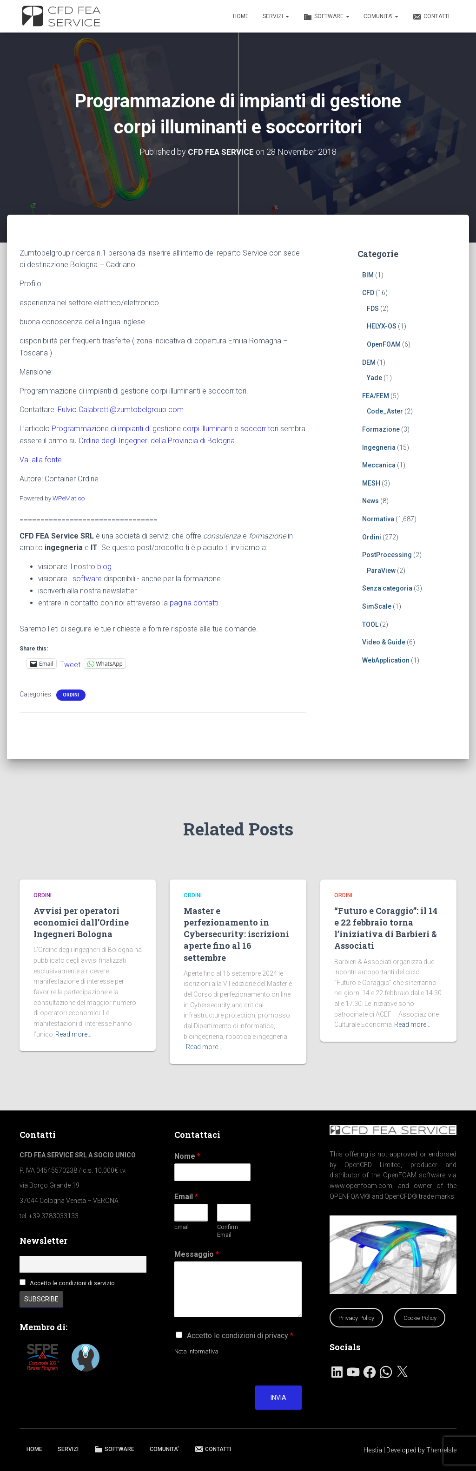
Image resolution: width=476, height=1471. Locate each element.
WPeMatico (69, 497)
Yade (374, 377)
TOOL (370, 624)
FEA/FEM (375, 395)
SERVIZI (276, 16)
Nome (187, 1156)
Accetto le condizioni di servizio (72, 1283)
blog (104, 566)
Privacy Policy (356, 1317)
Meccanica (379, 465)
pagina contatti (194, 602)
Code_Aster (385, 411)
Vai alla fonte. (42, 459)
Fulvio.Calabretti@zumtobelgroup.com (121, 409)
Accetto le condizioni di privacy (240, 1335)
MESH (371, 482)
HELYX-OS (382, 326)
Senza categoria (387, 588)
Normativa (378, 519)
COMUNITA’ (381, 16)
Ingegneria (379, 447)
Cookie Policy (419, 1317)
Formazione (381, 429)
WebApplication (386, 659)
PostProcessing (387, 554)
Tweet (70, 663)
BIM (368, 274)
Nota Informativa (196, 1351)
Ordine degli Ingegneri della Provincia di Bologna (157, 440)
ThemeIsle (441, 1450)
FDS (373, 308)
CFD (368, 292)
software (87, 578)
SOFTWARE (326, 16)
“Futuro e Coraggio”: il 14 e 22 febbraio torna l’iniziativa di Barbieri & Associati (385, 928)
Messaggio (196, 1254)
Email (186, 1196)
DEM (369, 362)
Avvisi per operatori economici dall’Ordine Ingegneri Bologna (81, 922)
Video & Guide (383, 642)
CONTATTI (431, 16)
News (370, 501)
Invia (278, 1397)
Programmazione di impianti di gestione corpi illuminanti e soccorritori (165, 428)
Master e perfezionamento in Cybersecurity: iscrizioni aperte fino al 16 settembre (236, 934)
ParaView (381, 570)
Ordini (71, 694)
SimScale (376, 606)
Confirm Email (227, 1230)
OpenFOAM (384, 344)
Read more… (73, 1034)
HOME (241, 16)
